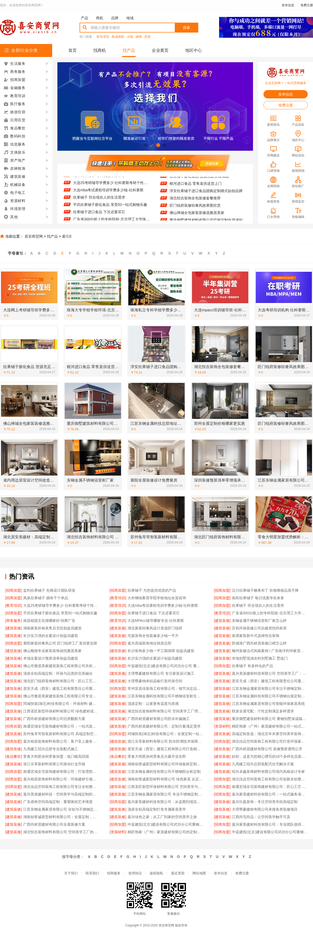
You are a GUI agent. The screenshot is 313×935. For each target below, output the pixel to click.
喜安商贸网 (34, 236)
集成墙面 (118, 37)
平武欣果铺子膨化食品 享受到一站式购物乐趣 (110, 210)
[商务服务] (13, 620)
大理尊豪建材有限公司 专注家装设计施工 (161, 673)
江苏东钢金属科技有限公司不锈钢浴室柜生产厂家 (165, 696)
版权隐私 (156, 873)
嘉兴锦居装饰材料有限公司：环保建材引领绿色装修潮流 (61, 779)
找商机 (99, 50)
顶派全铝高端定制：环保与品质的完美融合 (58, 673)
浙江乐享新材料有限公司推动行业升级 (54, 764)
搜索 (186, 28)
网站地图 (199, 873)
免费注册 (306, 5)
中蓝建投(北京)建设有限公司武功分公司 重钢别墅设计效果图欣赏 (165, 666)
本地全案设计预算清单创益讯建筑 (50, 658)
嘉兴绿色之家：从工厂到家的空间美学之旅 (162, 817)
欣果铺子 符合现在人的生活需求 (99, 203)
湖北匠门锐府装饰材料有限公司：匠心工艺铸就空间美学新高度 (61, 681)
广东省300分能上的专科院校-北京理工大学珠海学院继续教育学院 (270, 613)
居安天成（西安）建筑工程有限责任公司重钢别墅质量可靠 (61, 688)
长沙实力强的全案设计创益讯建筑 (50, 635)
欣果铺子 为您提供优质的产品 (152, 590)
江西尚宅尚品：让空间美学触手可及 (261, 817)
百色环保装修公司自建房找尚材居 (259, 628)
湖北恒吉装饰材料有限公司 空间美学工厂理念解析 (165, 711)
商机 (99, 18)
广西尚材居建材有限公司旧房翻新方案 (54, 719)
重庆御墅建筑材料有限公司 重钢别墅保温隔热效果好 (270, 719)
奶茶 (148, 37)
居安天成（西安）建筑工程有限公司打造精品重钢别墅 (165, 749)
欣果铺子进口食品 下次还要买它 (99, 217)
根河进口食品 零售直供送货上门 (196, 189)
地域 (130, 18)
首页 (72, 50)
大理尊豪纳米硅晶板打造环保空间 (155, 681)
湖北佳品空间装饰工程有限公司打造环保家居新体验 (270, 741)
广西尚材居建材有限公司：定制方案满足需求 (164, 726)
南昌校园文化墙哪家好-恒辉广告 (49, 620)
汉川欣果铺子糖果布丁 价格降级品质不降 (265, 590)
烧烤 (139, 37)
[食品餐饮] (13, 756)
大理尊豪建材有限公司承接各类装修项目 (265, 809)
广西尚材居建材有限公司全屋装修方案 (54, 824)
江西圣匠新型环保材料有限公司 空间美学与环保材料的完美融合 (165, 786)
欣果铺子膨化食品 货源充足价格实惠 (199, 181)
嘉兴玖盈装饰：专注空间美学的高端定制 (265, 802)
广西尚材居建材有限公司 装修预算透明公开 (267, 749)
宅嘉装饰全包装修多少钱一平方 (153, 635)
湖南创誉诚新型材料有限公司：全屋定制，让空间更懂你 (61, 817)
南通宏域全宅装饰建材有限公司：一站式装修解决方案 (61, 726)
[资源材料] (222, 726)
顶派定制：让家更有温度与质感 (153, 703)
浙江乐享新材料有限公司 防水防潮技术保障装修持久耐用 (165, 741)
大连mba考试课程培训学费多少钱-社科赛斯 (108, 195)
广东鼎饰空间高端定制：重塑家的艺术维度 (58, 802)
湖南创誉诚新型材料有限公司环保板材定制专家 (165, 764)
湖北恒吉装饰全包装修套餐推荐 (195, 203)
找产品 (129, 50)
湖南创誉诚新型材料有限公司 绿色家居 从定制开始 (165, 779)
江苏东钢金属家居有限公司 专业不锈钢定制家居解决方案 (165, 794)
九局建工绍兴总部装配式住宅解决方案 (263, 764)
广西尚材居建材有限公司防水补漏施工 (159, 719)
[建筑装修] (222, 620)
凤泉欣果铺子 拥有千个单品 (45, 598)
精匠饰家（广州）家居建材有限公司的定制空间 (165, 832)
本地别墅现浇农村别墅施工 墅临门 (260, 658)
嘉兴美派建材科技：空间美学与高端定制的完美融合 (61, 794)
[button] (146, 145)
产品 (84, 18)
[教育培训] (118, 598)
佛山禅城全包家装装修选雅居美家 (197, 218)
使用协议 (135, 873)
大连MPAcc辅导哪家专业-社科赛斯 (156, 620)
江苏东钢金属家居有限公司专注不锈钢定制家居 (270, 688)
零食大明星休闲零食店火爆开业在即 (157, 756)
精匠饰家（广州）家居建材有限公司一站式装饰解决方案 (270, 726)
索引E (67, 236)
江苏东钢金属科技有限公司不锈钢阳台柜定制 (164, 771)
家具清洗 (103, 37)
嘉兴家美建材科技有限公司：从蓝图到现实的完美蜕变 (165, 802)
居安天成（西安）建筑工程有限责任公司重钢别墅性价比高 (270, 681)
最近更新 (178, 873)
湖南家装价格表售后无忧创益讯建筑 (52, 628)
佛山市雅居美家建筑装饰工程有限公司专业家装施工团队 (61, 696)
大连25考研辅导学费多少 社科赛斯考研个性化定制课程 (111, 188)
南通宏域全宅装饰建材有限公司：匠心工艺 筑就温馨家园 (270, 786)
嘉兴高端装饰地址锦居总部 (149, 643)
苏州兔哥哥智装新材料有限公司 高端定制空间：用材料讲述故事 (61, 734)
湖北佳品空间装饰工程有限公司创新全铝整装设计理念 (270, 779)
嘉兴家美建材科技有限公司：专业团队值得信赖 (270, 824)
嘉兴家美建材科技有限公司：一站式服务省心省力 (270, 794)
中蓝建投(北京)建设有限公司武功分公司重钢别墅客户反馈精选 (270, 832)
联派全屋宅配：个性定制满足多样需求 (263, 711)
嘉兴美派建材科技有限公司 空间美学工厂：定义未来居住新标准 (270, 673)
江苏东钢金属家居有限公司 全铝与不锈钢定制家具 (61, 809)
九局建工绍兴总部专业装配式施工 (50, 749)
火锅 (130, 37)
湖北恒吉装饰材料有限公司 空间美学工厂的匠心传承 (61, 832)
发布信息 (288, 5)
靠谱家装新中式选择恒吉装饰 (255, 635)
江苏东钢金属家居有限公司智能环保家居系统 (268, 703)
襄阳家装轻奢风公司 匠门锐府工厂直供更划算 (60, 643)
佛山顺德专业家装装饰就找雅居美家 (52, 651)
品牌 (114, 18)
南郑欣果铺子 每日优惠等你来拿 (99, 181)
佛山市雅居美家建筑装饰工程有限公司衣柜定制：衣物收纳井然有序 (61, 666)
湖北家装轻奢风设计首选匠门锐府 (155, 628)
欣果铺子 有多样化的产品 (252, 666)
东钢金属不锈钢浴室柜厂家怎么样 (259, 620)
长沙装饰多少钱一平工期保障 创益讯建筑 (161, 651)
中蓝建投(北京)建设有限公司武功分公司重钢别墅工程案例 (165, 824)
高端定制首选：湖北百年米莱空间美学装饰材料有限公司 (270, 734)
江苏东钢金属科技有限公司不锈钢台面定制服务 (270, 696)
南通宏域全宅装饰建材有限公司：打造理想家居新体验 (61, 771)
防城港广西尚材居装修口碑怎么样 (259, 643)
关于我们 (71, 873)
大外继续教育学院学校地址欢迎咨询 (157, 598)
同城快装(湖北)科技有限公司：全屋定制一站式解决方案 (165, 734)
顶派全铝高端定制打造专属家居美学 (157, 809)
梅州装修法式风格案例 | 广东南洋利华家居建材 (270, 651)
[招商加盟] (13, 590)
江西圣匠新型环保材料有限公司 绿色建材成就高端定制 (61, 711)
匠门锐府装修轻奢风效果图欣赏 (195, 211)
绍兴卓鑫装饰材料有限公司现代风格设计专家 (268, 771)
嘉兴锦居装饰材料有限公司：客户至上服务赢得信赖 (61, 741)
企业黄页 (160, 50)
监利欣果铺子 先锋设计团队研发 (49, 590)
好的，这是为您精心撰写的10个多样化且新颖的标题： (270, 756)
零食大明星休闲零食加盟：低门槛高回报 (56, 756)
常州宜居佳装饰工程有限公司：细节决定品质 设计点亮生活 (165, 688)
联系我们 (92, 873)
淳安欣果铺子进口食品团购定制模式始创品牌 (206, 196)
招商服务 (114, 873)
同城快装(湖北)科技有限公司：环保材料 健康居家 (61, 703)
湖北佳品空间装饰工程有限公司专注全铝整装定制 (61, 786)
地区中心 (193, 50)
